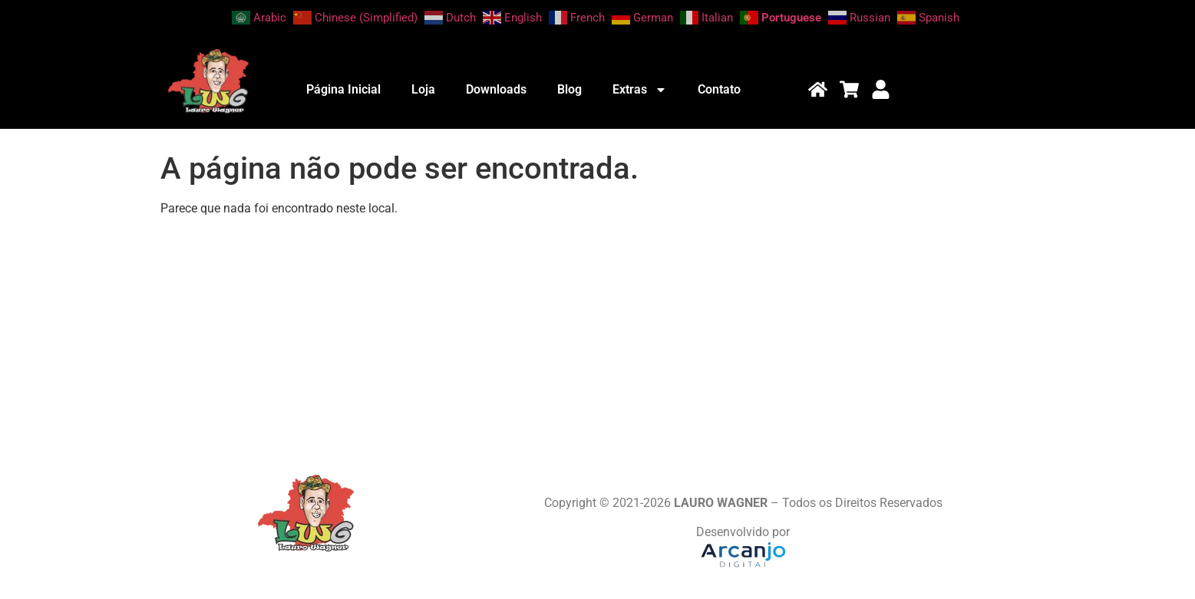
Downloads (496, 89)
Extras (639, 90)
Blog (569, 89)
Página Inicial (343, 89)
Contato (719, 89)
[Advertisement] (597, 336)
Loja (423, 89)
